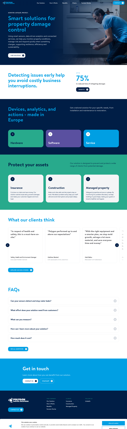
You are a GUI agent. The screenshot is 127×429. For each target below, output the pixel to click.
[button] (8, 245)
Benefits (49, 406)
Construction (70, 404)
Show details (85, 423)
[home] (9, 3)
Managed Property (71, 406)
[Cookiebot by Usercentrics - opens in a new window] (10, 426)
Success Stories (51, 409)
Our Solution (51, 401)
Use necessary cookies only (113, 424)
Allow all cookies (113, 414)
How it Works (51, 404)
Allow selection (113, 419)
